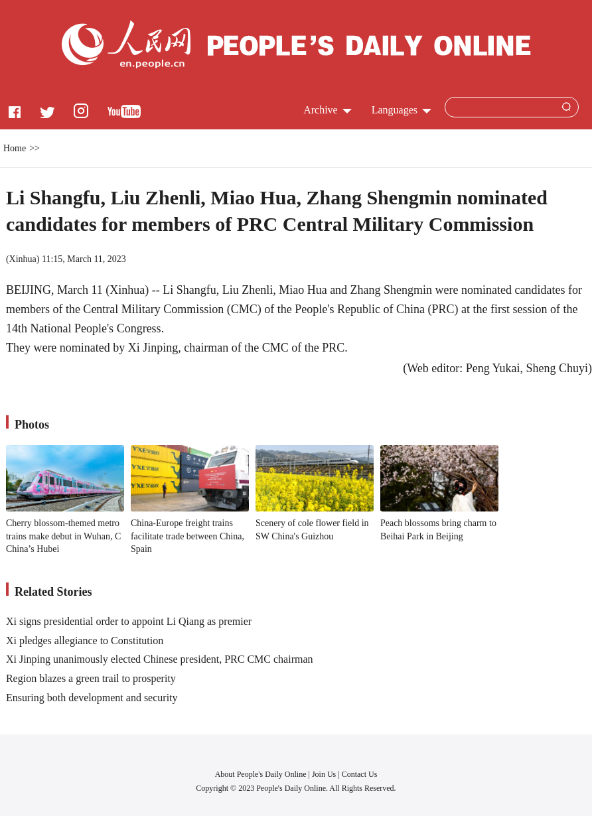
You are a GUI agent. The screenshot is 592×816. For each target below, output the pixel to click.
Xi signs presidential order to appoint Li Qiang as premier (129, 621)
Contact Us (360, 774)
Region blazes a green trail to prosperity (91, 678)
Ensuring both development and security (92, 697)
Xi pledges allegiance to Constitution (84, 640)
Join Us (325, 774)
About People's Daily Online (261, 774)
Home (14, 148)
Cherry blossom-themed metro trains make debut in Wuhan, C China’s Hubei (63, 536)
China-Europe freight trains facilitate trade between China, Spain (187, 536)
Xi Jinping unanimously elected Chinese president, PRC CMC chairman (159, 659)
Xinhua (23, 259)
